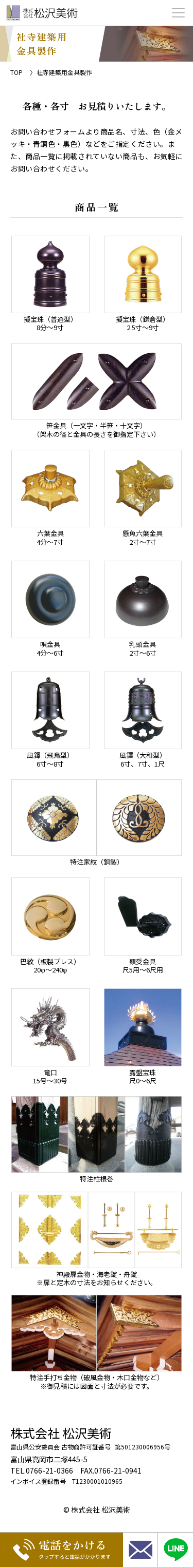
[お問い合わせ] (140, 1550)
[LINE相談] (175, 1550)
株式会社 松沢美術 (61, 1433)
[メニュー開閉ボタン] (178, 13)
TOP (16, 72)
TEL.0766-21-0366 (41, 1470)
